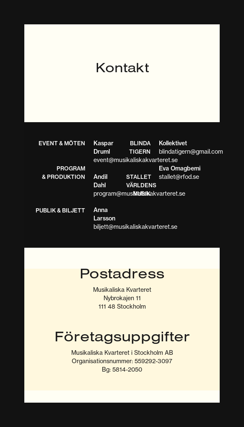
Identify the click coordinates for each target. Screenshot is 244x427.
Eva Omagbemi (179, 168)
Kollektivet (173, 143)
